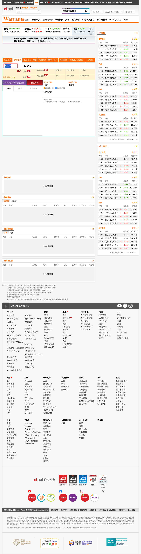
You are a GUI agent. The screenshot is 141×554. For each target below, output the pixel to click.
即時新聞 (48, 324)
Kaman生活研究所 (14, 370)
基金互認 (83, 404)
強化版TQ (83, 485)
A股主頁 (28, 381)
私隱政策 (93, 510)
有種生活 (10, 363)
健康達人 (28, 344)
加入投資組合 (9, 77)
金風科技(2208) (44, 41)
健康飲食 (47, 432)
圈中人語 (83, 429)
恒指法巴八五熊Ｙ (111, 216)
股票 (22, 3)
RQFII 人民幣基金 (87, 401)
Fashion (28, 423)
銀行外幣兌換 (49, 389)
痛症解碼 (47, 435)
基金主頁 (83, 381)
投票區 (129, 3)
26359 (101, 59)
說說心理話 (11, 339)
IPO (64, 341)
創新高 (65, 329)
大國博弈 (28, 329)
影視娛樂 (10, 438)
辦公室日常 (11, 435)
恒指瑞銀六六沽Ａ (111, 128)
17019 (101, 78)
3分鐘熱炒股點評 (14, 335)
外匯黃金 (59, 3)
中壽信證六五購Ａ (111, 85)
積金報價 (101, 389)
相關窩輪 (7, 197)
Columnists (29, 444)
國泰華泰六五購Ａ (111, 78)
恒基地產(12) (33, 38)
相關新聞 (42, 60)
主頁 (46, 315)
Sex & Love (30, 429)
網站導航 (112, 510)
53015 (101, 210)
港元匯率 (47, 392)
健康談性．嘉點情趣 (15, 348)
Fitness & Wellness (33, 432)
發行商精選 (102, 19)
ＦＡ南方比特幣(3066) (49, 38)
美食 (8, 441)
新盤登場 (119, 384)
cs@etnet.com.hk (41, 510)
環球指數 (10, 384)
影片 (55, 60)
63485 (101, 191)
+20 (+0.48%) (79, 30)
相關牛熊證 (8, 229)
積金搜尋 (101, 392)
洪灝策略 (10, 329)
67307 (101, 198)
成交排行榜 (120, 389)
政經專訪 (10, 332)
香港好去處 (120, 3)
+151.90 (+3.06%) (53, 31)
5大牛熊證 (103, 146)
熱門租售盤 (120, 386)
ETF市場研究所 (123, 318)
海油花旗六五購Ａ (111, 100)
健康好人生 (110, 3)
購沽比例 (48, 82)
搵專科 (46, 461)
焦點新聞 (48, 321)
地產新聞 (119, 398)
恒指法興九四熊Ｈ (111, 169)
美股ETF (120, 335)
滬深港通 (28, 386)
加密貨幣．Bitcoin (71, 3)
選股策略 (10, 404)
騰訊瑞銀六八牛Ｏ (111, 195)
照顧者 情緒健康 (69, 11)
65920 (101, 166)
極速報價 (25, 8)
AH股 (65, 338)
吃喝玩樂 (28, 363)
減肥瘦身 (47, 449)
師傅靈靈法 (29, 348)
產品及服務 (29, 367)
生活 (97, 3)
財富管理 (10, 432)
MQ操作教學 (12, 360)
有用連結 (122, 510)
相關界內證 (8, 261)
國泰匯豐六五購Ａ (111, 81)
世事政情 (10, 429)
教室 (126, 19)
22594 (101, 100)
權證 (36, 3)
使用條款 (102, 510)
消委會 (46, 458)
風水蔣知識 (29, 335)
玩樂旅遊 (10, 444)
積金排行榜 (102, 398)
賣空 (64, 332)
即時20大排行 (88, 19)
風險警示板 (29, 404)
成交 (35, 60)
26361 (101, 53)
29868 (101, 71)
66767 (101, 213)
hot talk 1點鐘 (12, 319)
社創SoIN (83, 420)
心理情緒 (47, 444)
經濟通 (62, 485)
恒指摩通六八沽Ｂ (111, 59)
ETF (41, 3)
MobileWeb (103, 486)
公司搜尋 (28, 413)
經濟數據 (47, 401)
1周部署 (10, 322)
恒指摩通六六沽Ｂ (111, 46)
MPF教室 (101, 401)
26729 (101, 107)
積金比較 (101, 395)
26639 (101, 110)
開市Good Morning (33, 319)
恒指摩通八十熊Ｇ (111, 166)
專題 (81, 423)
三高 (45, 438)
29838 (101, 74)
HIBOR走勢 (48, 410)
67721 (101, 216)
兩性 (45, 452)
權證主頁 (36, 19)
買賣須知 (119, 401)
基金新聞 (83, 384)
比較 (119, 329)
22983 (101, 103)
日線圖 (19, 88)
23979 (101, 49)
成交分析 (76, 19)
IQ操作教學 (30, 360)
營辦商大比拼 (103, 386)
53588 (101, 159)
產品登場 (83, 392)
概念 (8, 395)
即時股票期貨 (86, 318)
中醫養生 (47, 426)
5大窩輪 (102, 33)
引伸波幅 (89, 60)
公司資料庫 (67, 344)
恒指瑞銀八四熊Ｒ (111, 220)
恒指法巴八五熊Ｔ (111, 213)
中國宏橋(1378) (80, 38)
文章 (50, 60)
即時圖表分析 (86, 326)
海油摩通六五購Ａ (111, 103)
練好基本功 (11, 357)
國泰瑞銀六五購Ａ (111, 74)
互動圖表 (27, 60)
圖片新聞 (48, 329)
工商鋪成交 (120, 392)
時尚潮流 (10, 367)
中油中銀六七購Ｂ (111, 110)
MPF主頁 (101, 381)
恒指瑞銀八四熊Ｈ (111, 223)
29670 (101, 81)
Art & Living (30, 438)
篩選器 (120, 326)
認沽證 (14, 201)
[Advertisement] (27, 155)
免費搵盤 (119, 410)
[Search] (26, 11)
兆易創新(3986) (20, 38)
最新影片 (10, 315)
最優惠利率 (48, 413)
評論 (46, 326)
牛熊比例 (73, 82)
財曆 (93, 485)
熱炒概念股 (67, 335)
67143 (101, 223)
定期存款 (47, 386)
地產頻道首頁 (121, 381)
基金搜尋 (83, 389)
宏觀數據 (10, 386)
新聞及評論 (47, 19)
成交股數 (102, 115)
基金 (82, 3)
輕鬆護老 (47, 441)
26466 (101, 56)
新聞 (17, 3)
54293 (101, 162)
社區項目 (83, 432)
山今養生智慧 (30, 339)
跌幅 (100, 89)
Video (81, 438)
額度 (27, 384)
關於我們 (54, 510)
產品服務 (64, 510)
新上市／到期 (115, 19)
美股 (46, 3)
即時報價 (59, 19)
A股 (52, 3)
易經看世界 (11, 325)
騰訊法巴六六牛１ (111, 191)
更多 (134, 39)
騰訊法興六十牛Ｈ (111, 198)
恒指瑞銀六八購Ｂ (111, 56)
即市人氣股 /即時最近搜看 (13, 83)
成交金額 (102, 39)
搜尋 (67, 19)
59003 (101, 188)
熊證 (11, 233)
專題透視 (48, 318)
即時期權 (84, 321)
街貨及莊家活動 (76, 60)
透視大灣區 (49, 344)
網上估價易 (120, 404)
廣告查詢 (73, 510)
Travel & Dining (31, 441)
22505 (101, 85)
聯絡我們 (83, 510)
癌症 (45, 429)
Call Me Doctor (13, 351)
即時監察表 (85, 329)
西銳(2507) (31, 41)
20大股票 (66, 326)
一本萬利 (28, 325)
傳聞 (46, 332)
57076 (101, 169)
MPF (87, 3)
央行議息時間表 (49, 407)
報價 (119, 324)
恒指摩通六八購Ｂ (111, 53)
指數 (64, 321)
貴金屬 (46, 398)
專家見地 (83, 395)
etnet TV (10, 3)
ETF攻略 (28, 322)
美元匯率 (47, 395)
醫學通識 (47, 423)
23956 (101, 46)
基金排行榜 (84, 386)
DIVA (102, 3)
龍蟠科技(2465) (66, 38)
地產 (92, 3)
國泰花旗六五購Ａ (111, 71)
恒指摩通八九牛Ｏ (111, 159)
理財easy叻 (49, 347)
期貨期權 (29, 3)
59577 (101, 184)
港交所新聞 (49, 338)
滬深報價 (28, 389)
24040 (101, 128)
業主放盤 (119, 407)
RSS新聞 (131, 510)
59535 (101, 173)
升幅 (100, 64)
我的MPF (101, 404)
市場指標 (47, 404)
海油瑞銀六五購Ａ (111, 96)
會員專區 (10, 447)
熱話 (8, 426)
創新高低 (10, 401)
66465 (101, 195)
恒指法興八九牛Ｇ (111, 162)
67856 (101, 220)
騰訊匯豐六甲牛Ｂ (111, 184)
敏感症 (46, 447)
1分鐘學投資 (30, 351)
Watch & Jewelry (32, 435)
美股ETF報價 (122, 338)
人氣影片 (28, 315)
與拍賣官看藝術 (31, 332)
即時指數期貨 (86, 315)
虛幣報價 (65, 386)
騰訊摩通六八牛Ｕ (111, 188)
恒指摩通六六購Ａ (111, 49)
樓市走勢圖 (120, 395)
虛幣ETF (65, 389)
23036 (101, 96)
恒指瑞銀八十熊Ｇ (111, 173)
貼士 (46, 335)
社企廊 (82, 435)
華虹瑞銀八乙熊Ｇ (111, 210)
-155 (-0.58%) (32, 30)
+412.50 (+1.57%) (12, 30)
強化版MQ (73, 485)
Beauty (28, 426)
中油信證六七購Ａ (111, 107)
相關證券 (63, 60)
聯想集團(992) (19, 41)
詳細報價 (17, 60)
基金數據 (83, 398)
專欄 (8, 449)
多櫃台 (65, 347)
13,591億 (90, 31)
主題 (119, 321)
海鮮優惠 (10, 458)
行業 (64, 324)
